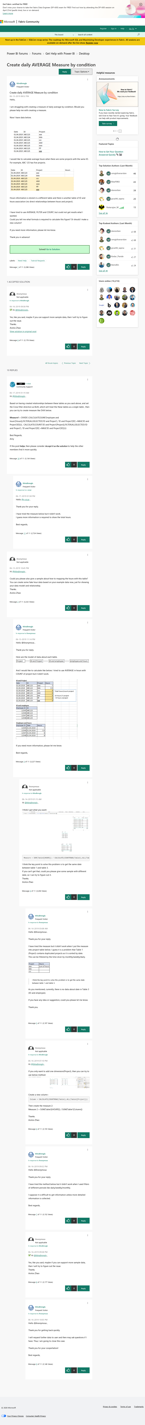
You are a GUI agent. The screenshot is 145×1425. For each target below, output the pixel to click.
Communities (81, 21)
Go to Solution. (53, 249)
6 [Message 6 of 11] (36, 1129)
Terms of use (125, 1406)
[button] (65, 71)
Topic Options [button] (81, 71)
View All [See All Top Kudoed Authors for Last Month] (103, 270)
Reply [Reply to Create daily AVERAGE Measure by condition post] (83, 267)
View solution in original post (23, 331)
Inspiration (57, 21)
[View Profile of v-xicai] (28, 383)
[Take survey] (108, 123)
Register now (92, 42)
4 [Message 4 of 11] (30, 891)
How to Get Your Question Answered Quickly (111, 153)
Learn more (8, 13)
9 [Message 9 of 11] (36, 1364)
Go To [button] (131, 28)
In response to (19, 300)
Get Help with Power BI (60, 53)
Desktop (84, 53)
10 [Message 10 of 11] (18, 458)
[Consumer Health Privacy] (36, 1416)
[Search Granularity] (64, 34)
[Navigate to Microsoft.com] (7, 21)
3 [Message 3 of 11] (24, 761)
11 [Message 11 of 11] (25, 533)
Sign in (113, 28)
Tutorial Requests (38, 260)
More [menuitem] (103, 21)
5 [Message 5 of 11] (36, 1023)
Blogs (93, 21)
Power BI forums (17, 53)
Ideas (69, 21)
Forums (46, 21)
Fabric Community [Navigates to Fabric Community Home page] (28, 21)
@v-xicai (25, 499)
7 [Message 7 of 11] (36, 1214)
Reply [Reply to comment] (83, 346)
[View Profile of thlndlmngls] (22, 83)
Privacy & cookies (110, 1406)
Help (122, 28)
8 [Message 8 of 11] (36, 1282)
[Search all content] (109, 34)
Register (103, 28)
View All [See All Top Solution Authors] (103, 213)
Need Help (22, 260)
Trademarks (139, 1406)
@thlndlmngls (21, 310)
